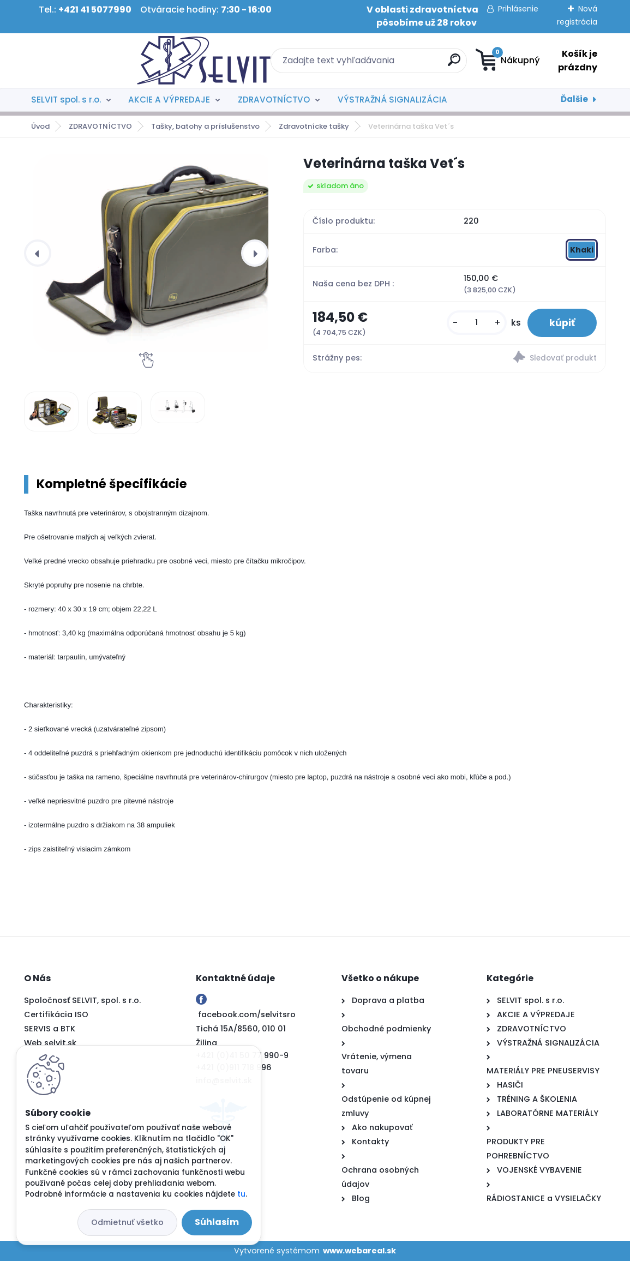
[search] (383, 64)
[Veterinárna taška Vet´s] (155, 253)
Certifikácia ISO (56, 1014)
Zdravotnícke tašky (314, 126)
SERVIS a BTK (49, 1028)
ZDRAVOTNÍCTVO (274, 99)
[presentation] (37, 253)
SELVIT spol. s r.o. (66, 99)
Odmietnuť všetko (127, 1222)
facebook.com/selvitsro (247, 1014)
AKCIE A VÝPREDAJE (169, 99)
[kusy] (477, 322)
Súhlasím (217, 1222)
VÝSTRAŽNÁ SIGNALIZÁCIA (392, 99)
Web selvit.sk (50, 1042)
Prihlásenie (518, 8)
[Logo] (91, 60)
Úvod (40, 126)
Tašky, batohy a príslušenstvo (205, 126)
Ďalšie (574, 99)
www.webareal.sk (359, 1250)
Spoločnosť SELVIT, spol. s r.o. (82, 1000)
